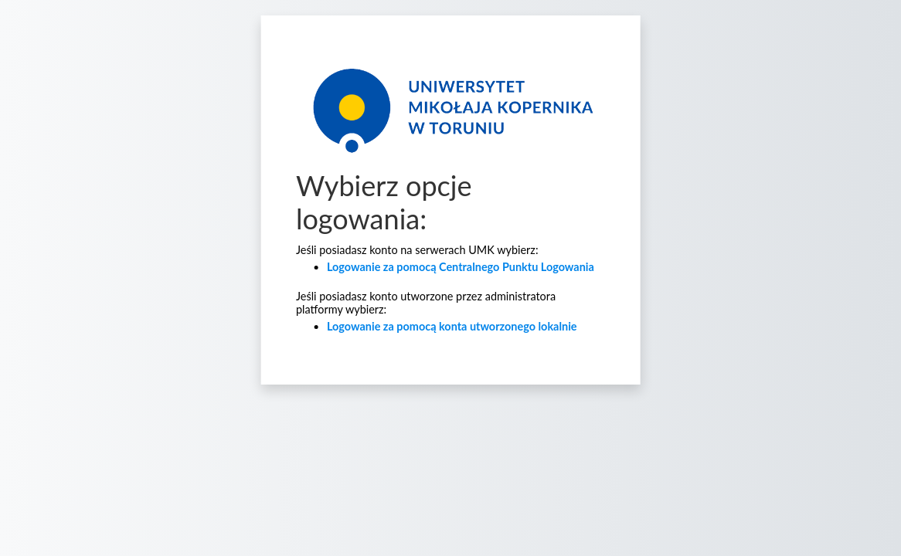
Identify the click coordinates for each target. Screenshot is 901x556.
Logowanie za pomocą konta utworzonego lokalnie (452, 326)
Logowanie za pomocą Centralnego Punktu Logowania (460, 266)
